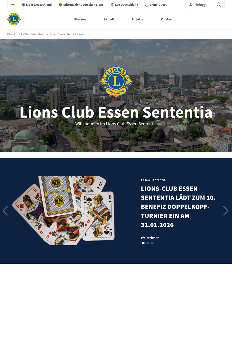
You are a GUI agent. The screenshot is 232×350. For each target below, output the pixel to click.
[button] (143, 243)
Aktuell (109, 19)
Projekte (137, 19)
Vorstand (167, 19)
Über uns (80, 19)
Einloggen (199, 4)
